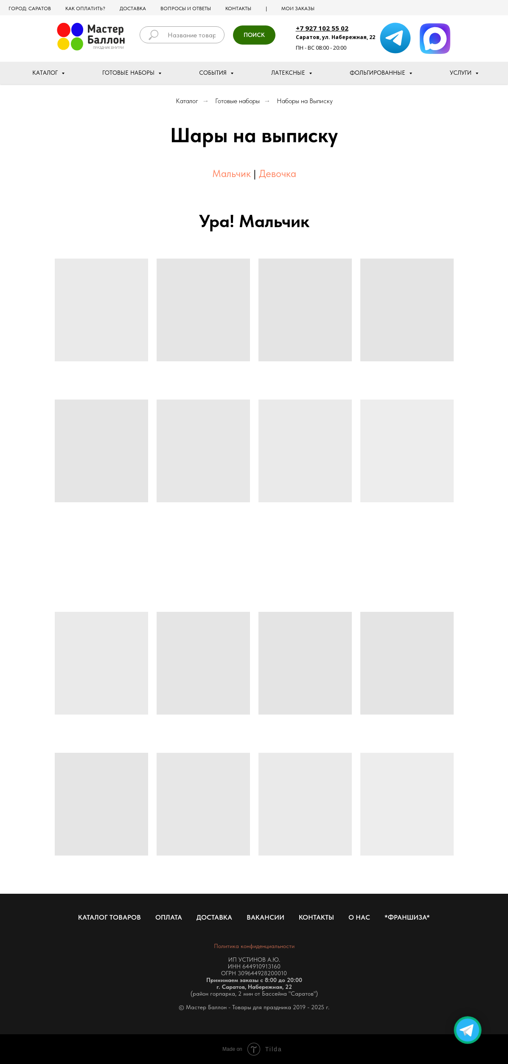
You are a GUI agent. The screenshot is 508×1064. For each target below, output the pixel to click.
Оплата (168, 917)
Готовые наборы (129, 72)
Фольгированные (378, 72)
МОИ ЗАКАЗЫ (297, 8)
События (213, 72)
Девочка (277, 173)
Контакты (238, 8)
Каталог (45, 72)
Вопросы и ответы (185, 8)
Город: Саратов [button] (29, 8)
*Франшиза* (407, 917)
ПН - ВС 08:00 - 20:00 (321, 47)
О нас (359, 917)
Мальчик (231, 173)
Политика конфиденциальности (254, 946)
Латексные (289, 72)
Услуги (461, 72)
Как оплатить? (85, 8)
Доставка (133, 8)
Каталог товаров (109, 917)
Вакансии (265, 917)
